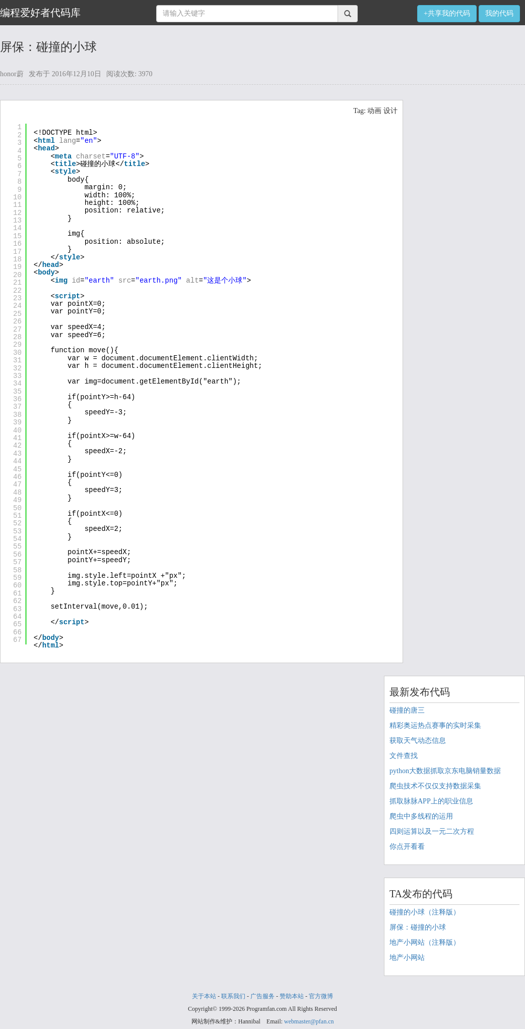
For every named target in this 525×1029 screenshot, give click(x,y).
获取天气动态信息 (417, 740)
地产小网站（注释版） (424, 942)
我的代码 (499, 13)
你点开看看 (407, 846)
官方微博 (321, 996)
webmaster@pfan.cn (309, 1021)
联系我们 (233, 996)
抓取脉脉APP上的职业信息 (431, 801)
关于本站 (204, 996)
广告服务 (262, 996)
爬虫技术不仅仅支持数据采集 (435, 786)
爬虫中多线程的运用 (421, 816)
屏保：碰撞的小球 (417, 927)
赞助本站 (292, 996)
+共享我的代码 (447, 13)
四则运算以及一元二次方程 (431, 831)
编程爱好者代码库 (40, 12)
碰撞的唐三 (407, 710)
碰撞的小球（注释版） (424, 912)
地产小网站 (407, 957)
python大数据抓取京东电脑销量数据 (445, 771)
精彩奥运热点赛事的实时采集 (435, 725)
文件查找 (403, 756)
